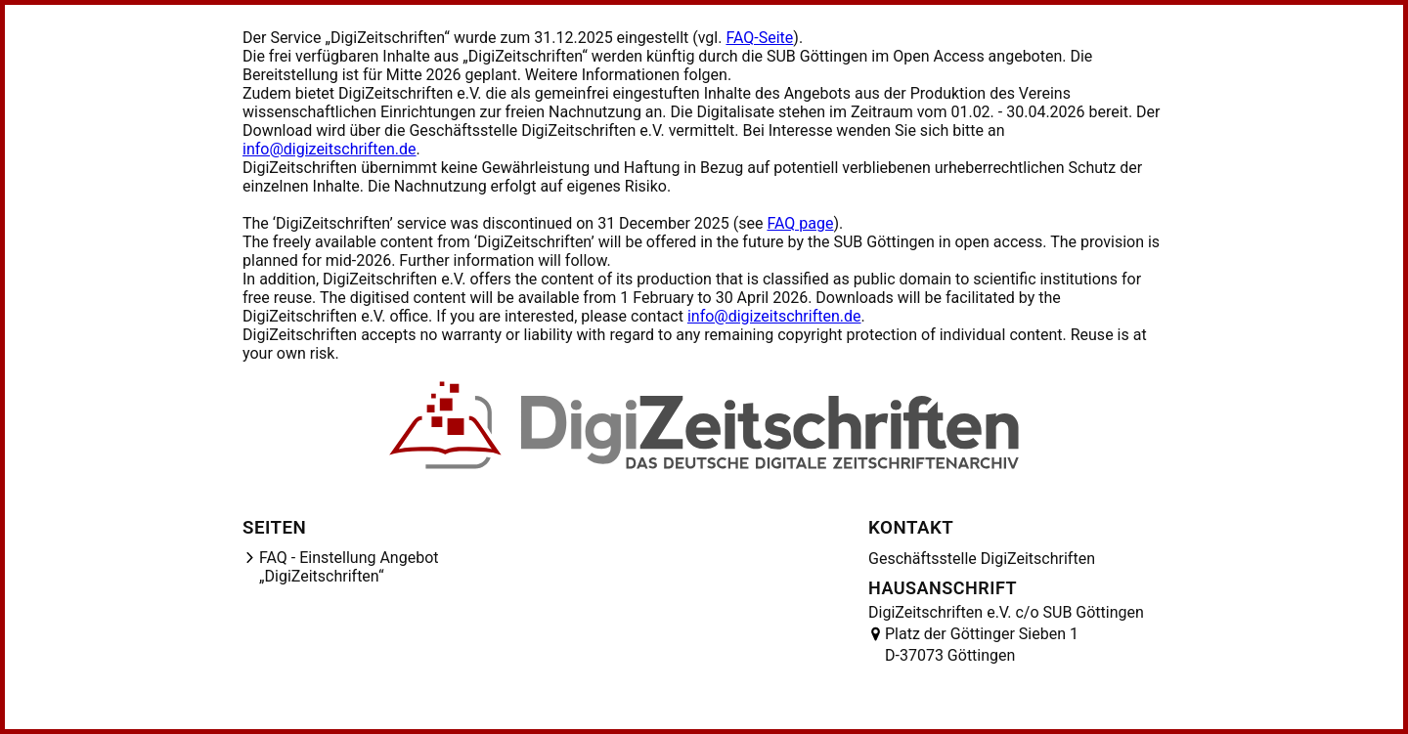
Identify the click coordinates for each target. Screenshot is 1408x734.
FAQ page (800, 223)
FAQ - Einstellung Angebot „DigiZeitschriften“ (349, 566)
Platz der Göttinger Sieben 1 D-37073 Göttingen (981, 645)
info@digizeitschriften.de (329, 149)
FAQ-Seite (759, 37)
